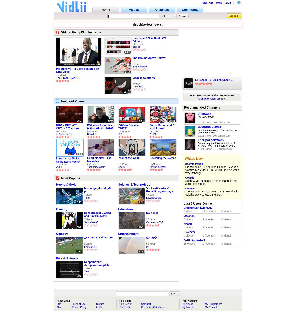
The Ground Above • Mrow (149, 58)
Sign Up (207, 2)
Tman (87, 197)
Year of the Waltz (129, 158)
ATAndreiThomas (64, 134)
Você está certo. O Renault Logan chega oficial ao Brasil (159, 190)
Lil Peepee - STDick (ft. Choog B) (214, 79)
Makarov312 (90, 247)
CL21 (121, 134)
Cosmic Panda (194, 163)
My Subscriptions (213, 304)
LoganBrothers (153, 197)
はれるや (151, 237)
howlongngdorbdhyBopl (98, 190)
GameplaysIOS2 (154, 222)
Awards (189, 177)
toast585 (189, 232)
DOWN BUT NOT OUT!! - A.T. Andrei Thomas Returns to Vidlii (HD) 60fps (68, 127)
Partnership (125, 307)
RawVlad (91, 134)
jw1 (148, 247)
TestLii (99, 307)
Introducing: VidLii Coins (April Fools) (68, 160)
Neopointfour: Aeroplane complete (96, 264)
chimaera (204, 113)
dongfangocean (140, 66)
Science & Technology (134, 184)
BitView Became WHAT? (128, 127)
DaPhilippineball (194, 240)
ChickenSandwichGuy (198, 207)
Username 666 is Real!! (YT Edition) (149, 40)
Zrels (86, 271)
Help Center (125, 304)
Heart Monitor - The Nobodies (99, 160)
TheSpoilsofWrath (96, 167)
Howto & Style (66, 184)
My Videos (187, 304)
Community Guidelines (152, 307)
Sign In (229, 2)
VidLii (59, 167)
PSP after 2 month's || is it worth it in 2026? (100, 127)
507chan (189, 215)
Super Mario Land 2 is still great (162, 127)
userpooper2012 (209, 126)
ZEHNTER (155, 134)
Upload (234, 15)
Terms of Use (79, 304)
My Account (211, 307)
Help (219, 2)
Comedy (62, 233)
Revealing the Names (163, 158)
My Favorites (188, 307)
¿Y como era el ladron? (98, 237)
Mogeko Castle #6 (144, 77)
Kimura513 (138, 86)
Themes (190, 188)
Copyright (146, 304)
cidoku (121, 167)
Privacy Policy (79, 307)
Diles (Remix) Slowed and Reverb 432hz (97, 214)
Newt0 (188, 224)
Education (125, 209)
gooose (136, 47)
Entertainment (128, 233)
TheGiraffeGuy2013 (67, 77)
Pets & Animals (67, 258)
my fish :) (152, 212)
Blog (59, 304)
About (59, 307)
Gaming (61, 209)
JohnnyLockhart (158, 167)
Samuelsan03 (91, 222)
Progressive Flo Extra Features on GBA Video (77, 70)
